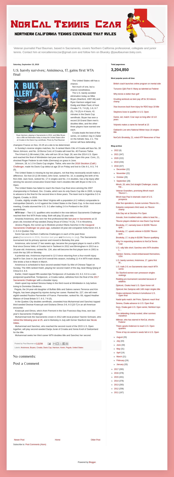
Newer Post (19, 440)
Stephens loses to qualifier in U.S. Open (131, 112)
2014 (116, 381)
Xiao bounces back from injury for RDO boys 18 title (136, 107)
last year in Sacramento (79, 218)
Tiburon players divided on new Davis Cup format (137, 221)
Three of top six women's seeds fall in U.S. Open (137, 332)
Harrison (56, 347)
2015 (116, 377)
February (120, 360)
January (120, 364)
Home (57, 440)
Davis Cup (47, 347)
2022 (116, 150)
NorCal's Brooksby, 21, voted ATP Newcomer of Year (137, 137)
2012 (116, 389)
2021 (116, 154)
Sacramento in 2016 (29, 237)
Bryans (33, 347)
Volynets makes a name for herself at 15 (131, 125)
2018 (116, 166)
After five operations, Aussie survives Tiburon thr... (138, 203)
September (121, 181)
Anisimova (25, 347)
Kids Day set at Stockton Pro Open (131, 213)
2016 (116, 373)
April (118, 352)
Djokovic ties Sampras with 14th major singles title (138, 289)
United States (77, 347)
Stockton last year (49, 237)
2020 (116, 158)
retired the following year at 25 (28, 320)
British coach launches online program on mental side (137, 84)
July (118, 341)
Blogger (92, 462)
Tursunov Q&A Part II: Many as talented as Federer (136, 89)
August (119, 337)
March (119, 356)
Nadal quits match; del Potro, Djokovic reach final (137, 299)
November (121, 173)
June (118, 345)
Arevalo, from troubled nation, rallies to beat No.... (138, 217)
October (120, 177)
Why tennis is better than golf (126, 94)
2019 (116, 162)
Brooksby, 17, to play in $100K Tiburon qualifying (137, 237)
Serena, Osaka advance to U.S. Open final (135, 303)
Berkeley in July (70, 237)
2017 (116, 369)
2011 (116, 392)
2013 (116, 385)
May (118, 349)
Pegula (69, 347)
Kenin (62, 347)
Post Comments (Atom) (35, 444)
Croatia (39, 347)
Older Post (95, 440)
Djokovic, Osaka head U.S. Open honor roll (135, 285)
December (121, 169)
